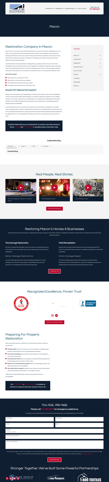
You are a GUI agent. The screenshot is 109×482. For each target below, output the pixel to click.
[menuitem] (49, 8)
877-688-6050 (95, 9)
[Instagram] (18, 478)
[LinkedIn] (11, 478)
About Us (36, 480)
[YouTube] (14, 478)
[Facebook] (7, 478)
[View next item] (56, 298)
